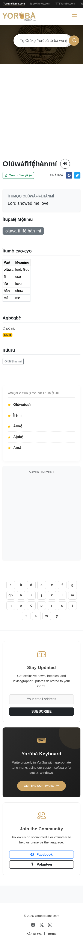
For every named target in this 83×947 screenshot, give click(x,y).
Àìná (14, 448)
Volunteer (41, 864)
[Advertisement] (40, 116)
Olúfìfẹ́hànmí (13, 361)
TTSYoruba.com (65, 3)
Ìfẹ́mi (15, 415)
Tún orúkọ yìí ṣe (18, 175)
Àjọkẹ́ (15, 437)
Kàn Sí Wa (34, 933)
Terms (51, 933)
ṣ (72, 605)
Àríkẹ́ (15, 426)
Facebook (41, 854)
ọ (31, 605)
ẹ (52, 585)
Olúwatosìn (20, 405)
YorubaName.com (14, 3)
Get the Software (41, 785)
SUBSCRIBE (41, 711)
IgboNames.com (40, 3)
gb (11, 595)
